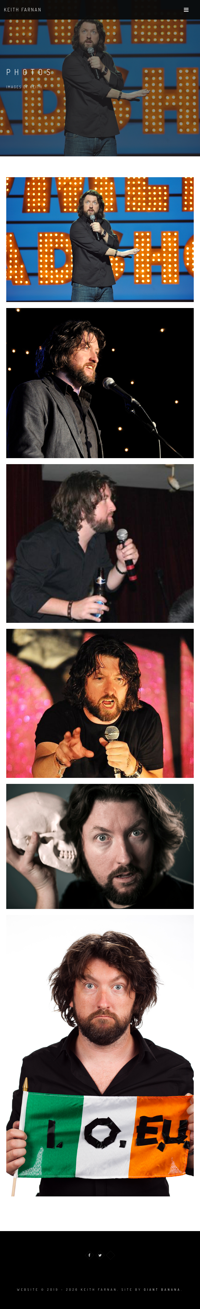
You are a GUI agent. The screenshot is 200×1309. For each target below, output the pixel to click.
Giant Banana (162, 1290)
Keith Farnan (23, 10)
